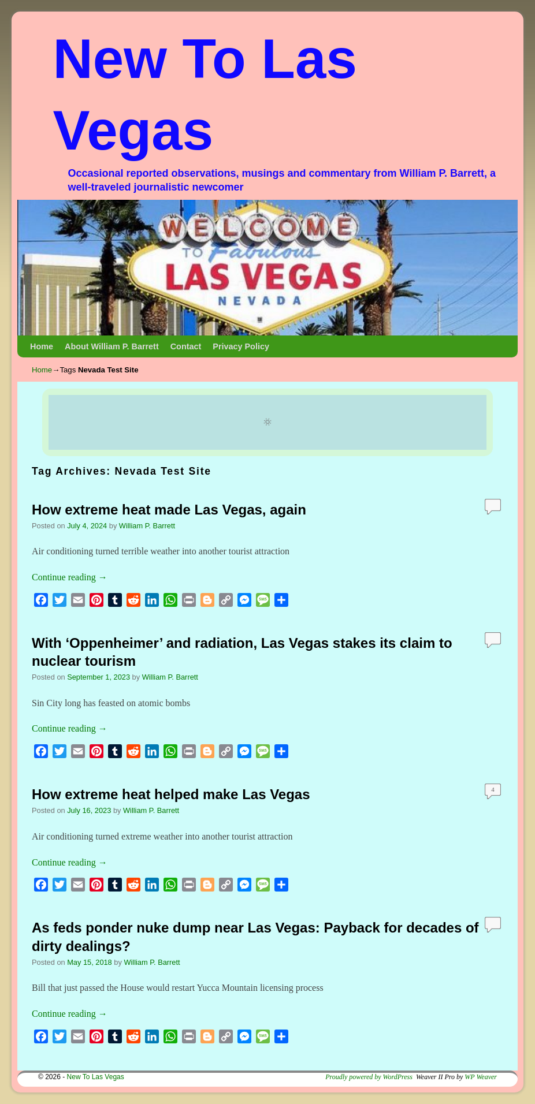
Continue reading (69, 577)
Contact (186, 346)
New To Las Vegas (95, 1077)
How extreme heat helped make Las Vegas (171, 794)
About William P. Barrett (112, 346)
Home (41, 346)
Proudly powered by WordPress (369, 1077)
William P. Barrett (147, 525)
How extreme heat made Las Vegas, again (169, 509)
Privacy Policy (241, 346)
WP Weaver (481, 1077)
